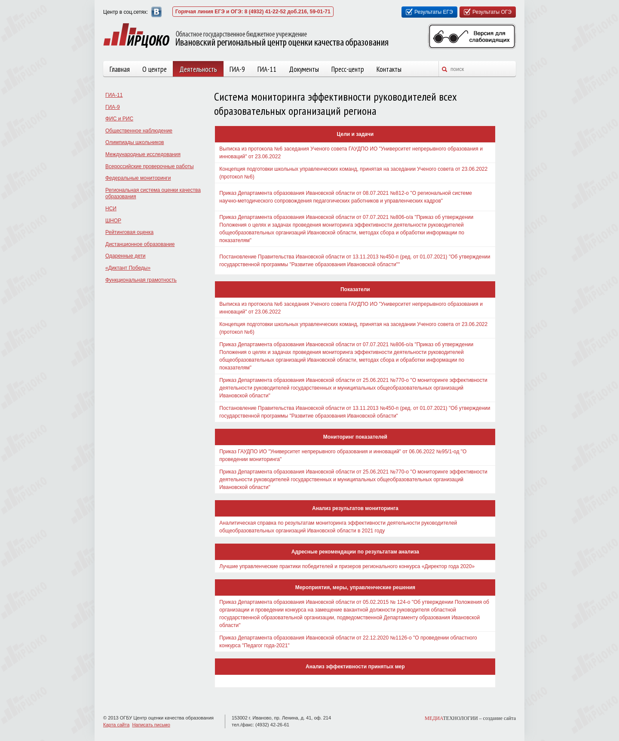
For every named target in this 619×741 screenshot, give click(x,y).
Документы (304, 69)
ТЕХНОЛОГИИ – (470, 718)
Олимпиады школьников (134, 142)
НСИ (110, 209)
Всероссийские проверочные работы (149, 166)
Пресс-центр (347, 69)
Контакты (389, 69)
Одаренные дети (125, 256)
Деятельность (198, 69)
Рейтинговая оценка (129, 232)
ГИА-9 (237, 69)
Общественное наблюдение (138, 131)
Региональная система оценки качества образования (153, 193)
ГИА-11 (266, 69)
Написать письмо (151, 724)
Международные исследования (143, 154)
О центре (154, 69)
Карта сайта (116, 724)
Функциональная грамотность (141, 280)
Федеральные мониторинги (138, 178)
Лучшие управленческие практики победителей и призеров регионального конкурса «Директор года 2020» (347, 566)
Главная (120, 69)
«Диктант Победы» (127, 268)
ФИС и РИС (119, 119)
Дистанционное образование (140, 244)
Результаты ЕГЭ (433, 12)
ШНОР (113, 221)
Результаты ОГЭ (492, 12)
